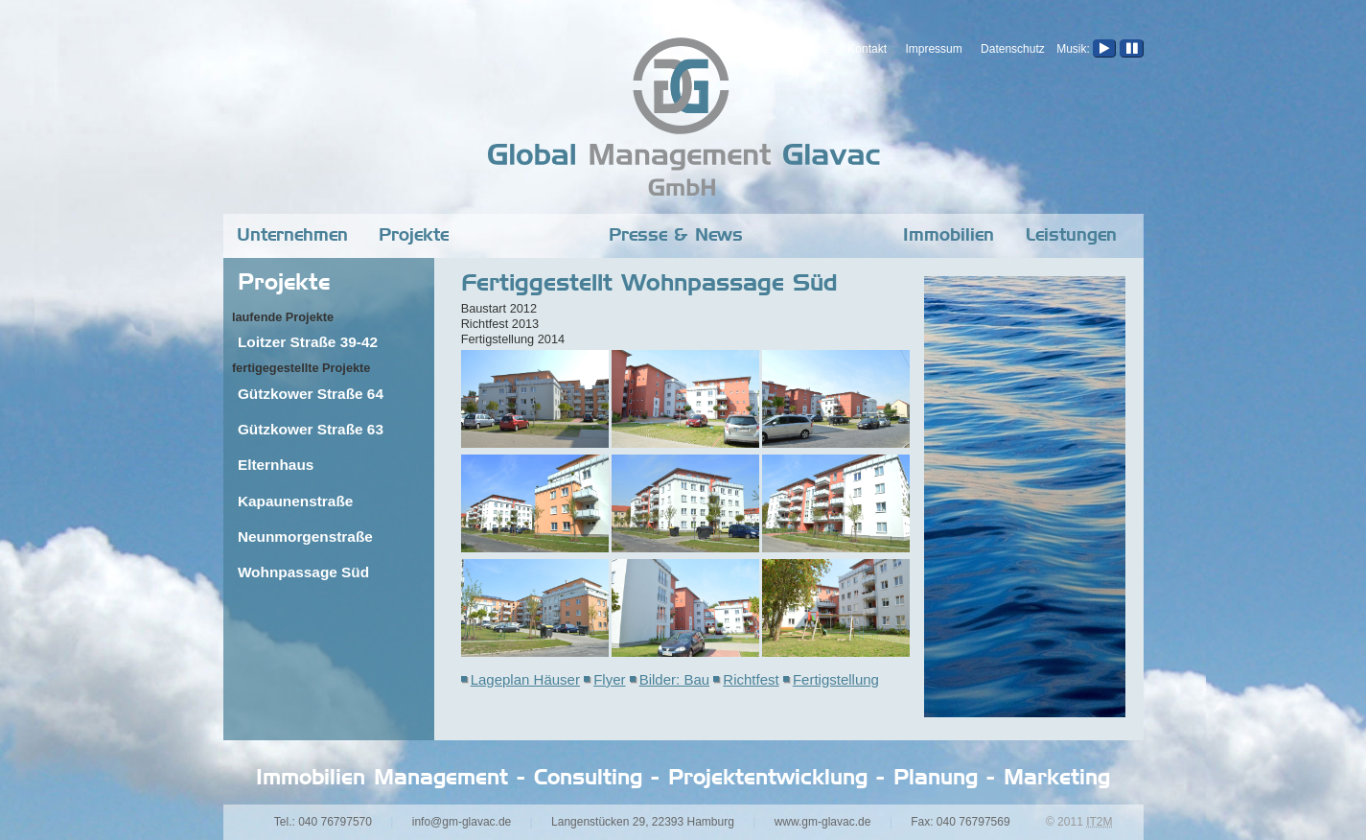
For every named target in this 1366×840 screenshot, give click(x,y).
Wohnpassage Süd (303, 572)
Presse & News (676, 236)
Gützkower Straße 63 (310, 429)
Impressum (933, 49)
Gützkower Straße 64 (310, 393)
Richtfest (750, 679)
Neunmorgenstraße (305, 536)
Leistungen (1071, 236)
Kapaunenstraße (295, 501)
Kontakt (867, 49)
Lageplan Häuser (525, 679)
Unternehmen (292, 236)
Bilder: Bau (674, 679)
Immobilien (948, 236)
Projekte (414, 236)
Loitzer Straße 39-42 (308, 342)
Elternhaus (275, 464)
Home (814, 49)
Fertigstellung (836, 679)
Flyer (609, 679)
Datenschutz (1013, 49)
